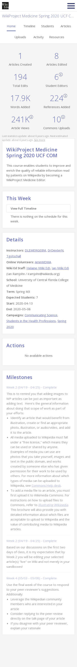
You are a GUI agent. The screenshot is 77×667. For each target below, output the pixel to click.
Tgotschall (13, 256)
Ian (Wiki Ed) (60, 268)
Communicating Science (41, 315)
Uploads (20, 37)
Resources (56, 37)
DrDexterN (55, 250)
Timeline (29, 26)
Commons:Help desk (46, 485)
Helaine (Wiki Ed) (38, 268)
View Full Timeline (23, 208)
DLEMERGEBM (35, 250)
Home (11, 26)
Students (47, 26)
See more (39, 140)
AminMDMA (43, 262)
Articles (66, 26)
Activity (38, 37)
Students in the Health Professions (31, 321)
